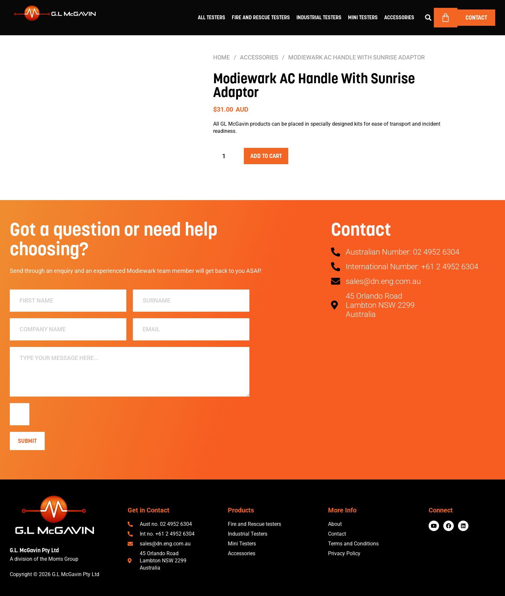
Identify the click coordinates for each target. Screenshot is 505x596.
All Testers (211, 17)
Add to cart (266, 156)
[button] (428, 18)
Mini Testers (363, 17)
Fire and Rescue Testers (261, 17)
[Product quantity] (226, 156)
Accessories (399, 17)
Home (221, 57)
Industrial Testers (318, 17)
